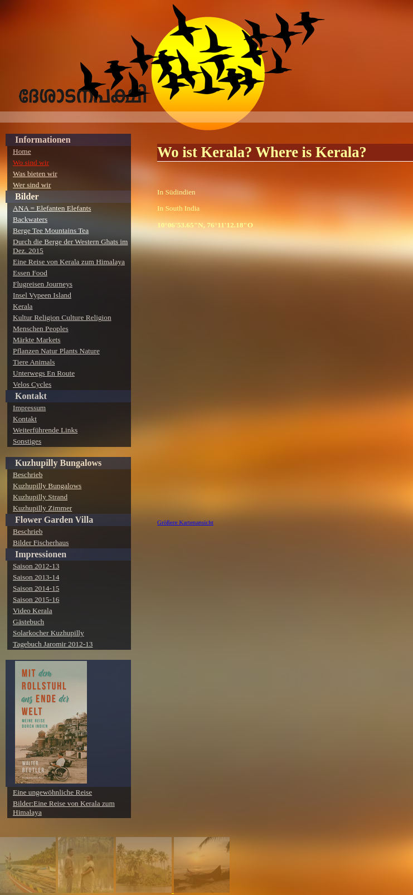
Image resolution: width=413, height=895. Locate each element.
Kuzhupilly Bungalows (58, 463)
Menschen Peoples (41, 328)
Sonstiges (27, 441)
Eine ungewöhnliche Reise (52, 792)
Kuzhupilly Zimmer (42, 508)
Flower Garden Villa (54, 519)
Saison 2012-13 (36, 566)
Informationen (43, 139)
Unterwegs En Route (44, 373)
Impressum (29, 407)
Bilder (27, 196)
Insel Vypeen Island (42, 295)
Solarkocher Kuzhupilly (48, 633)
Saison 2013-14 (36, 577)
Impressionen (40, 554)
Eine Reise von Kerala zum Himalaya (69, 261)
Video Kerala (32, 610)
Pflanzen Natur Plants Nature (56, 351)
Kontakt (31, 396)
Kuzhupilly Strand (40, 497)
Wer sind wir (32, 185)
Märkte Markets (37, 339)
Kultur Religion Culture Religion (62, 317)
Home (22, 151)
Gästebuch (28, 621)
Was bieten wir (35, 173)
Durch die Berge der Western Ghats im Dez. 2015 (70, 246)
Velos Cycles (32, 384)
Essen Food (30, 273)
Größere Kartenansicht (185, 522)
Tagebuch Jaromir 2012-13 (53, 644)
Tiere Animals (34, 362)
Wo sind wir (31, 162)
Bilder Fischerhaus (41, 542)
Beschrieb (27, 474)
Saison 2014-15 (36, 588)
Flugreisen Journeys (42, 284)
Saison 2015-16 (36, 599)
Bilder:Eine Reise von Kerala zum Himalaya (64, 807)
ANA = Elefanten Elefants (52, 208)
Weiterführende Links (45, 430)
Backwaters (30, 219)
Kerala (23, 306)
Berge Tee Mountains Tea (51, 230)
